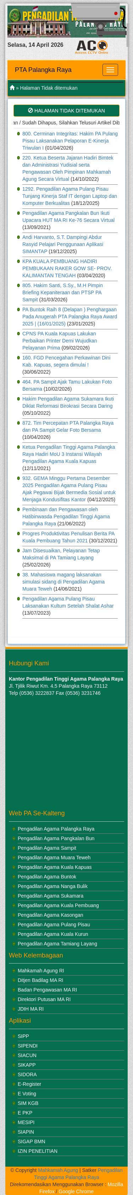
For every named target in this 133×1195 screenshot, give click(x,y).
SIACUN (27, 1055)
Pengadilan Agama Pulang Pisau (54, 924)
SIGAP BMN (31, 1141)
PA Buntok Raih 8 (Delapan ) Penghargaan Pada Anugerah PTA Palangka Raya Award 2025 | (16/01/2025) (69, 316)
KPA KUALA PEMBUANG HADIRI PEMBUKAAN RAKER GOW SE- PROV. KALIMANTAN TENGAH (67, 268)
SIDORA (27, 1074)
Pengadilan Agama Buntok (47, 877)
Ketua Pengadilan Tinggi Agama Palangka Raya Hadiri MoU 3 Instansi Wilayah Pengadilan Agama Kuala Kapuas (68, 454)
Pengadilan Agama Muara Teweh (54, 857)
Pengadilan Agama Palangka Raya (56, 829)
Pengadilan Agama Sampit (47, 848)
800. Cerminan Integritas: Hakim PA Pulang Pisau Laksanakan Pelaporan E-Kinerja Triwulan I (70, 141)
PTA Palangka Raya (43, 69)
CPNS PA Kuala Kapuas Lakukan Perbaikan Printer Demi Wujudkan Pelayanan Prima (59, 341)
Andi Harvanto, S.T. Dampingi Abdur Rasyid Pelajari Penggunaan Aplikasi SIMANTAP (62, 244)
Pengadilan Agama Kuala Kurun (53, 934)
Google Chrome (76, 1191)
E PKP (25, 1113)
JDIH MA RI (31, 1009)
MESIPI (26, 1122)
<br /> (53, 753)
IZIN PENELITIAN (37, 1151)
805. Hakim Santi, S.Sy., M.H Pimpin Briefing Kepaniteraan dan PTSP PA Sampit (62, 292)
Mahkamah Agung (58, 1170)
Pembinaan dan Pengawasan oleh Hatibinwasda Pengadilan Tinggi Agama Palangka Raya (66, 516)
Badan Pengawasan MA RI (47, 990)
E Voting (27, 1093)
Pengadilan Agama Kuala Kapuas (55, 867)
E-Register (29, 1084)
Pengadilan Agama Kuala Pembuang (58, 905)
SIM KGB (28, 1103)
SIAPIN (26, 1132)
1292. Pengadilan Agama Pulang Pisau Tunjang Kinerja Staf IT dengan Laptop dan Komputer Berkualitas (69, 196)
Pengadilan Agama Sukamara (50, 896)
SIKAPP (27, 1065)
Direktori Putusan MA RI (44, 999)
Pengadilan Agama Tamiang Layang (57, 943)
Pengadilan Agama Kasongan (50, 915)
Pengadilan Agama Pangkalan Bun (56, 838)
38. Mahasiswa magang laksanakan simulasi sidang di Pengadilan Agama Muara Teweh (63, 582)
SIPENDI (28, 1046)
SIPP (23, 1036)
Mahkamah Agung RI (41, 970)
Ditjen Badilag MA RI (40, 980)
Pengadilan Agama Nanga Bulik (53, 886)
